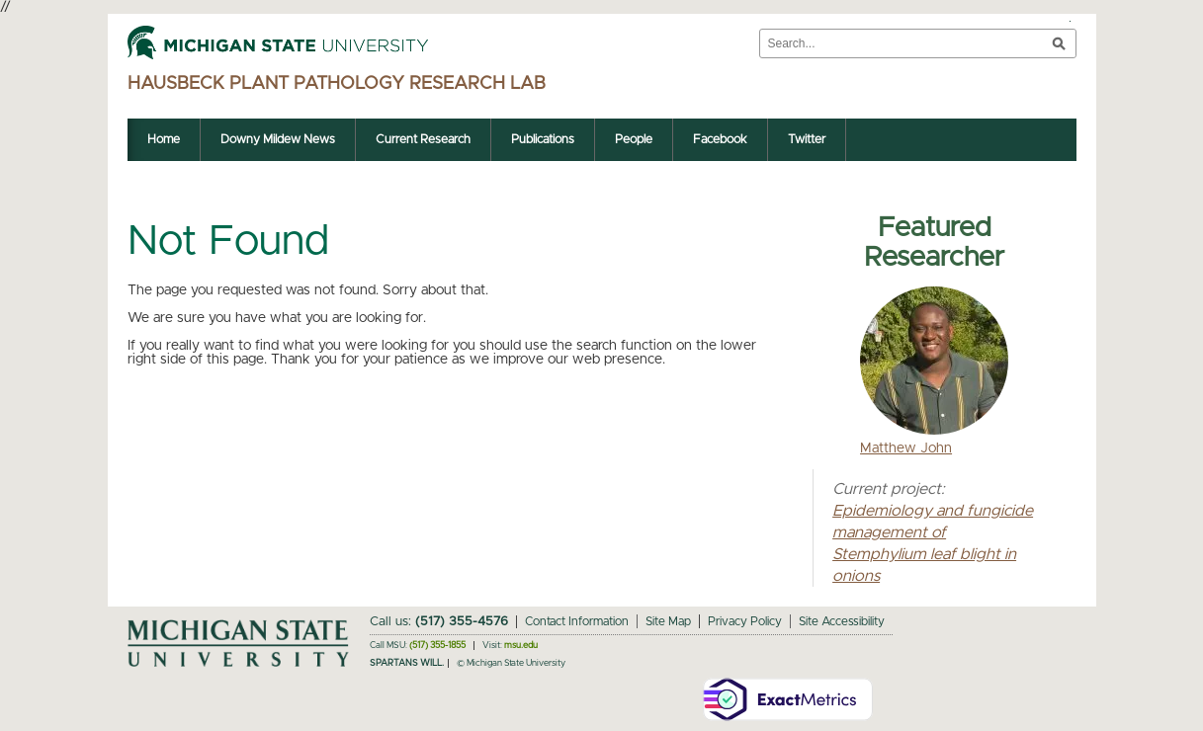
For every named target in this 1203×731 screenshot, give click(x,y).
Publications (542, 139)
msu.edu (521, 645)
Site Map (668, 621)
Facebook (720, 139)
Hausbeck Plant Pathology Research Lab (337, 84)
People (633, 139)
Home (163, 139)
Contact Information (577, 621)
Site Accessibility (842, 621)
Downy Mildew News (277, 139)
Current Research (423, 139)
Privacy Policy (745, 621)
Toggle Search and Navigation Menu (1070, 21)
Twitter (806, 139)
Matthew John (906, 448)
